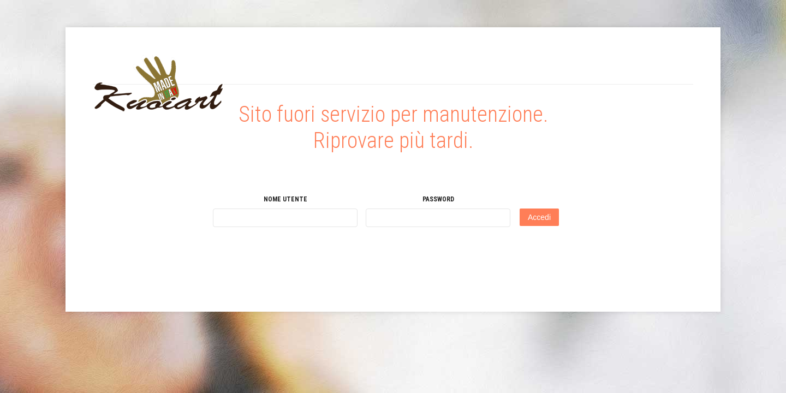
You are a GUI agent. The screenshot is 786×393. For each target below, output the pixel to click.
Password (438, 199)
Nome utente (285, 199)
